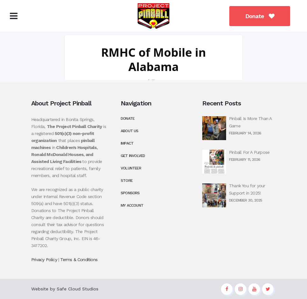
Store (126, 180)
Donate (255, 16)
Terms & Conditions (78, 259)
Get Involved (133, 155)
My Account (132, 205)
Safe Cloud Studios (77, 288)
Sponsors (130, 193)
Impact (127, 143)
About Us (130, 131)
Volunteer (131, 168)
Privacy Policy (44, 259)
